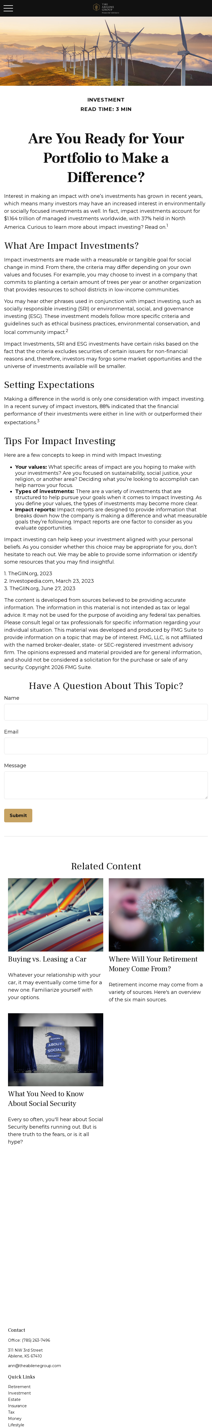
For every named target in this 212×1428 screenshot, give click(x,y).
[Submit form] (18, 815)
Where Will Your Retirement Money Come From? (153, 964)
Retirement (19, 1386)
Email (11, 732)
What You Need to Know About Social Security (46, 1098)
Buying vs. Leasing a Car (47, 959)
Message (15, 766)
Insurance (17, 1405)
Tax (11, 1412)
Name (11, 698)
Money (15, 1418)
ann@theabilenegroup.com (34, 1365)
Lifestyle (16, 1424)
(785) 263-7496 (36, 1340)
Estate (14, 1399)
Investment (19, 1393)
